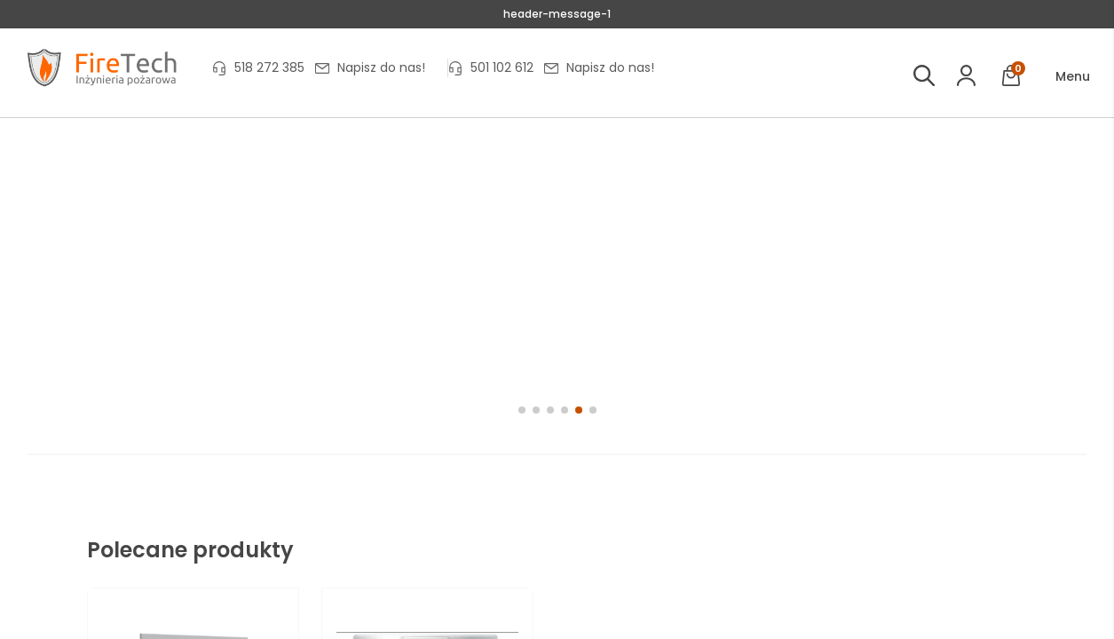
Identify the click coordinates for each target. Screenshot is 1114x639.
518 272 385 (269, 67)
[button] (1060, 76)
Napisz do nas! (381, 67)
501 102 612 (501, 67)
